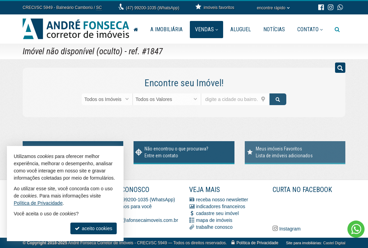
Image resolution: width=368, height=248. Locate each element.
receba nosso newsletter (222, 199)
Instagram (289, 229)
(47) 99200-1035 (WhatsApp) (152, 7)
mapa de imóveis (214, 220)
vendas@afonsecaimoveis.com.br (142, 220)
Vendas (206, 29)
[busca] (337, 29)
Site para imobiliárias (303, 243)
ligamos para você (132, 206)
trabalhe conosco (214, 227)
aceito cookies (93, 228)
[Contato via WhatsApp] (356, 229)
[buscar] (278, 99)
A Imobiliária (166, 29)
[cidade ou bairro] (235, 99)
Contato (310, 29)
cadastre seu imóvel (217, 213)
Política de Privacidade (257, 242)
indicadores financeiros (220, 206)
